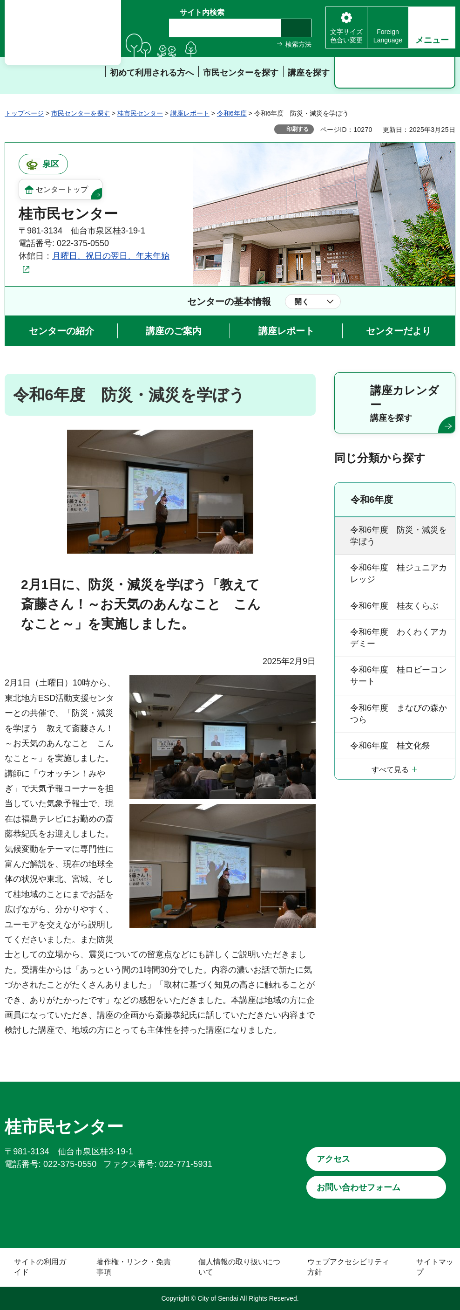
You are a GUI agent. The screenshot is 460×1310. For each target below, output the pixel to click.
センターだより (398, 331)
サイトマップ (434, 1267)
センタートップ (62, 189)
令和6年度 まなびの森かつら (398, 713)
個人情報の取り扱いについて (239, 1267)
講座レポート (190, 113)
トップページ (24, 113)
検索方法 (298, 44)
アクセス (333, 1159)
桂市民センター (140, 113)
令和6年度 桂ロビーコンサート (398, 675)
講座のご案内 (174, 331)
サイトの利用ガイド (40, 1267)
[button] (432, 27)
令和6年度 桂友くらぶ (394, 605)
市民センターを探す (80, 113)
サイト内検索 (202, 12)
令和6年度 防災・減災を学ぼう (398, 535)
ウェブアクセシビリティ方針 (348, 1267)
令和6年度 (232, 113)
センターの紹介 (61, 331)
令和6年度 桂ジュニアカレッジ (398, 573)
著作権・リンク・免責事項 (133, 1267)
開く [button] (301, 302)
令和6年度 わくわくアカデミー (398, 637)
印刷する (297, 129)
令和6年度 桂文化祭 (390, 745)
